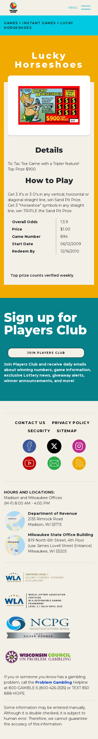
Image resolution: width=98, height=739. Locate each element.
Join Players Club (46, 353)
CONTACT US (30, 422)
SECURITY (39, 431)
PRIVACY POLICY (71, 422)
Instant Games (39, 23)
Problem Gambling (53, 682)
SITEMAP (67, 431)
